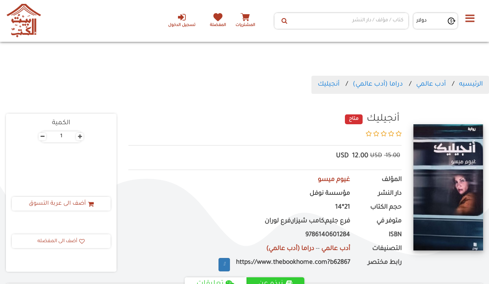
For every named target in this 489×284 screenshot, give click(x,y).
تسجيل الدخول (181, 20)
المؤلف (392, 180)
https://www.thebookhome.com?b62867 (293, 263)
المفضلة (218, 25)
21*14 (342, 207)
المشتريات (245, 25)
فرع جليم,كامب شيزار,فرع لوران (307, 221)
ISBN (395, 235)
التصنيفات (387, 249)
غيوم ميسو (334, 180)
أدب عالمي (431, 84)
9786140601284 (327, 235)
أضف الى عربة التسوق (61, 204)
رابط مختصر (385, 263)
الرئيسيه (471, 84)
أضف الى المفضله (61, 241)
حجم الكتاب (386, 207)
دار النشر (390, 194)
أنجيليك (328, 84)
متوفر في (389, 221)
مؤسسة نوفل (329, 194)
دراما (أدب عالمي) (378, 84)
